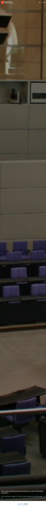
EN (42, 2)
